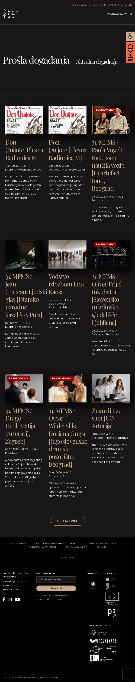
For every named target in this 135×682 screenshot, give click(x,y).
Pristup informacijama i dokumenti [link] (56, 543)
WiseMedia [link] (53, 677)
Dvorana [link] (10, 169)
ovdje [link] (59, 599)
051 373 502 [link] (106, 5)
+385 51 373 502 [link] (11, 589)
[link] (130, 36)
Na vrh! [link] (67, 557)
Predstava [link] (98, 200)
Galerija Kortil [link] (57, 303)
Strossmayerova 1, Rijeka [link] (85, 5)
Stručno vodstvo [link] (59, 307)
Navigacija (117, 14)
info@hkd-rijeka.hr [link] (122, 5)
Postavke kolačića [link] (76, 547)
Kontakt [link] (101, 547)
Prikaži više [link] (67, 520)
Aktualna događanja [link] (96, 61)
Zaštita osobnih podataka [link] (101, 543)
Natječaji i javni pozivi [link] (42, 547)
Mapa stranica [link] (18, 543)
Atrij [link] (120, 196)
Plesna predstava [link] (30, 169)
